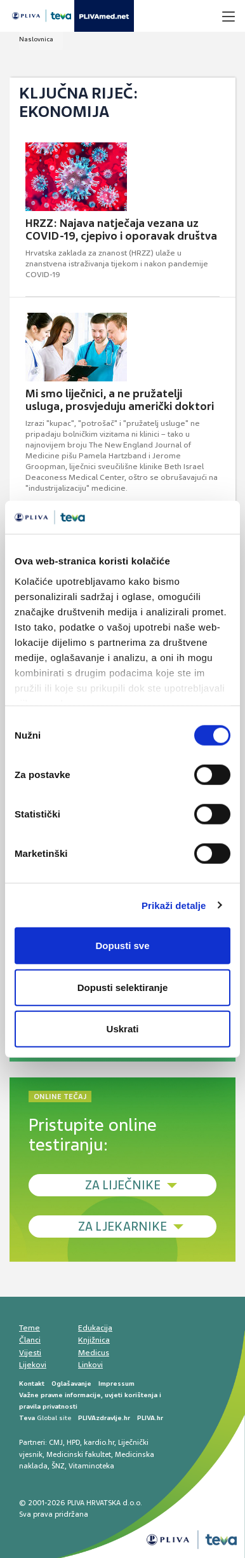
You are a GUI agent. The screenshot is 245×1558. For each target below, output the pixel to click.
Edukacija (95, 1328)
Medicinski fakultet (78, 1454)
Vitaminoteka (91, 1465)
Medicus (93, 1353)
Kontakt (31, 1383)
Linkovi (90, 1365)
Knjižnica (94, 1340)
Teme (29, 1328)
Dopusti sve (122, 945)
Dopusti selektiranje (122, 986)
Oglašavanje (71, 1383)
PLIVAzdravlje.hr (104, 1418)
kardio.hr (99, 1442)
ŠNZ (58, 1465)
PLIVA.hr (150, 1418)
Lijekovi (32, 1365)
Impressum (116, 1383)
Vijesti (30, 1353)
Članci (30, 1340)
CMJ (56, 1442)
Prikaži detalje (174, 904)
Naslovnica (36, 39)
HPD (73, 1442)
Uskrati (123, 1028)
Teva (27, 1418)
